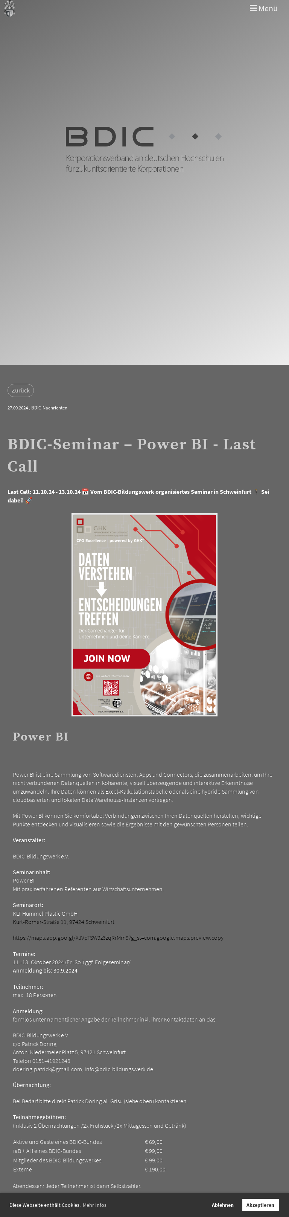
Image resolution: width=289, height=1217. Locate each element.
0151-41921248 (51, 1060)
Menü (264, 8)
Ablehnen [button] (223, 1205)
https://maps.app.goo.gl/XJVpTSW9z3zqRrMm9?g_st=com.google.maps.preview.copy (118, 937)
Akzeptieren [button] (260, 1205)
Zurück (21, 390)
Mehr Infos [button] (94, 1205)
